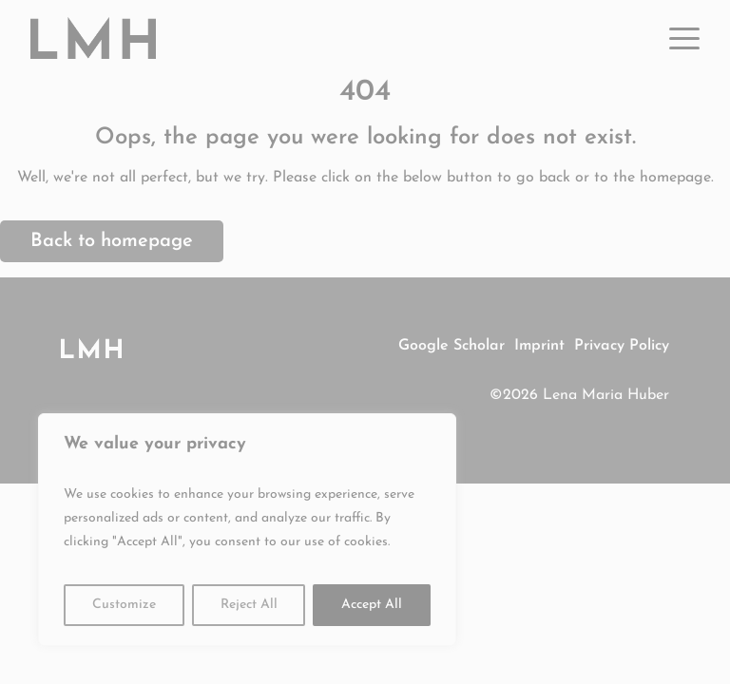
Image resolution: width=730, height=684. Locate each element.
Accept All (371, 605)
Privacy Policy (621, 345)
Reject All (249, 605)
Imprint (539, 345)
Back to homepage (111, 241)
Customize (124, 605)
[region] (247, 529)
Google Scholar (451, 345)
